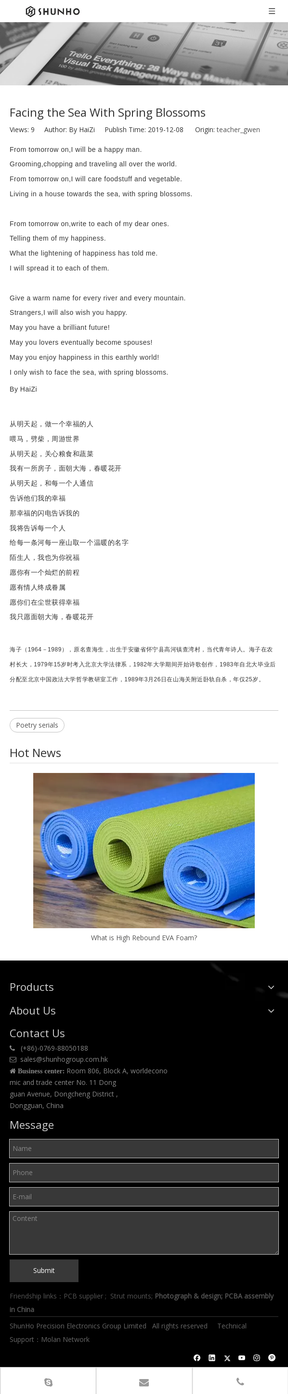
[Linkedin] (212, 1358)
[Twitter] (227, 1358)
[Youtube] (242, 1358)
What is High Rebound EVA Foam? (144, 937)
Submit (44, 1270)
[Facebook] (197, 1358)
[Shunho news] (144, 53)
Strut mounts (130, 1295)
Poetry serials (37, 725)
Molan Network (66, 1339)
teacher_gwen (238, 129)
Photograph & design (188, 1295)
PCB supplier (83, 1295)
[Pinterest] (272, 1358)
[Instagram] (257, 1358)
